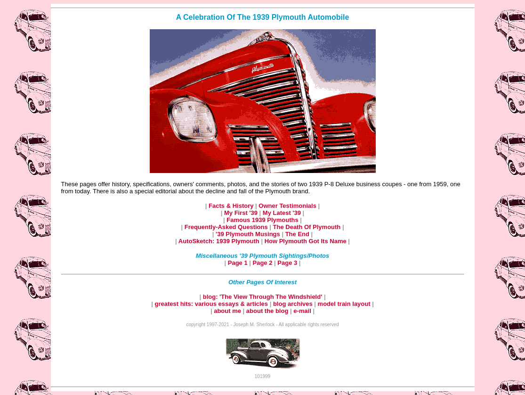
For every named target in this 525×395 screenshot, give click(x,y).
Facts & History (232, 205)
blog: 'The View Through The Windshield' (263, 296)
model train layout (344, 303)
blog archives (293, 303)
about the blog (267, 310)
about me (228, 310)
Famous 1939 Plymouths (263, 219)
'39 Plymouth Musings (249, 234)
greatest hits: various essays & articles (211, 303)
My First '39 (241, 212)
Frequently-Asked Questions (227, 226)
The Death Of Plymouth (307, 226)
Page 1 (239, 262)
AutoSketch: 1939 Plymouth (219, 241)
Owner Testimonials (288, 205)
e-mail (303, 310)
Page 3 (288, 262)
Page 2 (264, 262)
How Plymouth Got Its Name (306, 241)
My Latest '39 (283, 212)
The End (298, 234)
